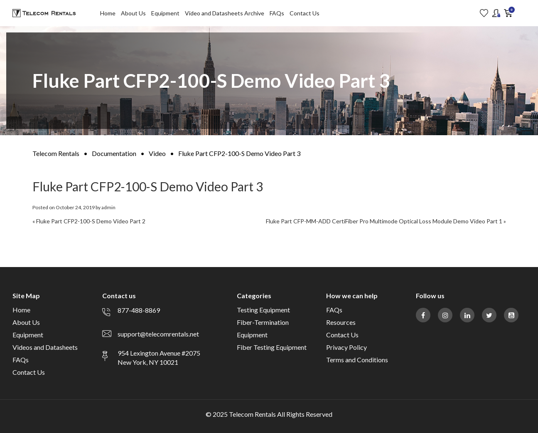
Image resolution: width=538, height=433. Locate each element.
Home (107, 13)
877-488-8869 (139, 310)
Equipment (165, 13)
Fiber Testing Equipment (272, 347)
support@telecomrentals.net (158, 334)
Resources (341, 322)
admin (108, 207)
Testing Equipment (263, 310)
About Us (133, 13)
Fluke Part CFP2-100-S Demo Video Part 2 (90, 221)
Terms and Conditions (357, 360)
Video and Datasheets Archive (224, 13)
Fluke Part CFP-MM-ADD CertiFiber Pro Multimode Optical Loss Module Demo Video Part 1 (384, 221)
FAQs (277, 13)
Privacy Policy (346, 347)
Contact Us (304, 13)
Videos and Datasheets (45, 347)
